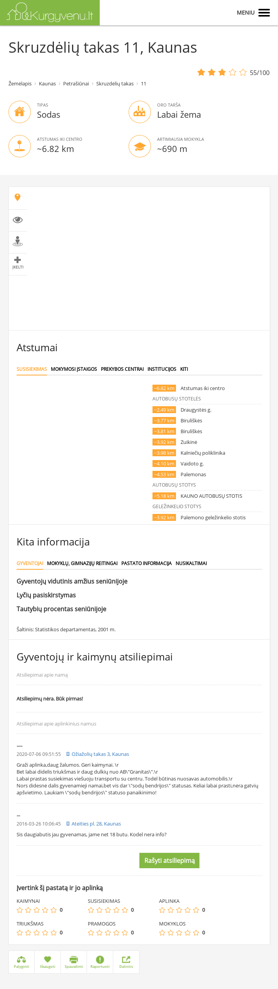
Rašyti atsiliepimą (169, 860)
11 (143, 83)
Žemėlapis (20, 83)
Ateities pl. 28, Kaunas (96, 823)
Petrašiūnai (76, 83)
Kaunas (47, 83)
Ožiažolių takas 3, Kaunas (100, 754)
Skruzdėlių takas (115, 83)
